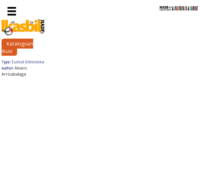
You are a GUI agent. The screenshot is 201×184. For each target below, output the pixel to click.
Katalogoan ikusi (17, 47)
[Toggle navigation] (12, 11)
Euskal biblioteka (27, 62)
